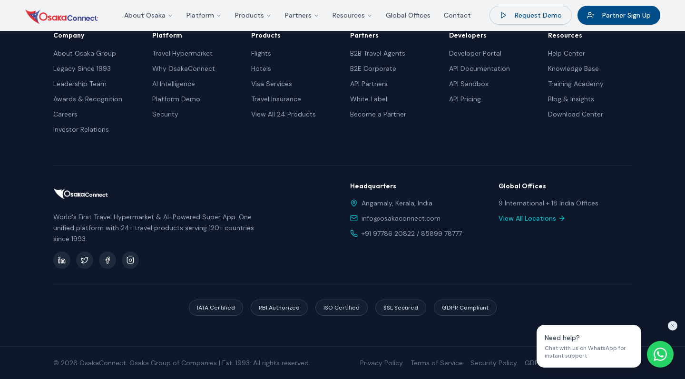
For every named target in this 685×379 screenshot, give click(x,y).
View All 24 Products (283, 114)
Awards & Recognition (87, 99)
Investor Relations (81, 129)
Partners (302, 15)
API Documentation (479, 68)
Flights (261, 53)
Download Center (575, 114)
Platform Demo (176, 99)
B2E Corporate (373, 68)
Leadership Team (80, 83)
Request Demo (530, 15)
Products (253, 15)
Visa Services (271, 83)
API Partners (369, 83)
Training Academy (576, 83)
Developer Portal (475, 53)
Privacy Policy (381, 363)
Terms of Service (437, 363)
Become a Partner (378, 114)
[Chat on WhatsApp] (660, 354)
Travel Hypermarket (182, 53)
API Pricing (465, 99)
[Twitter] (84, 260)
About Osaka (148, 15)
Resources (352, 15)
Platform (204, 15)
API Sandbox (469, 83)
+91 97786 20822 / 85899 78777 (412, 233)
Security (165, 114)
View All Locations (532, 218)
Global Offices (408, 15)
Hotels (261, 68)
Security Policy (493, 363)
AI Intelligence (173, 83)
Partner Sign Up (619, 15)
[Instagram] (130, 260)
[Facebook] (107, 260)
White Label (368, 99)
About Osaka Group (84, 53)
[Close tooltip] (672, 325)
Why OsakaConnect (183, 68)
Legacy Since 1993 (82, 68)
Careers (65, 114)
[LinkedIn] (61, 260)
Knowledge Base (573, 68)
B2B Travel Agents (377, 53)
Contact (457, 15)
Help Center (566, 53)
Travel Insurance (276, 99)
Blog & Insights (571, 99)
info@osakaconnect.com (401, 218)
